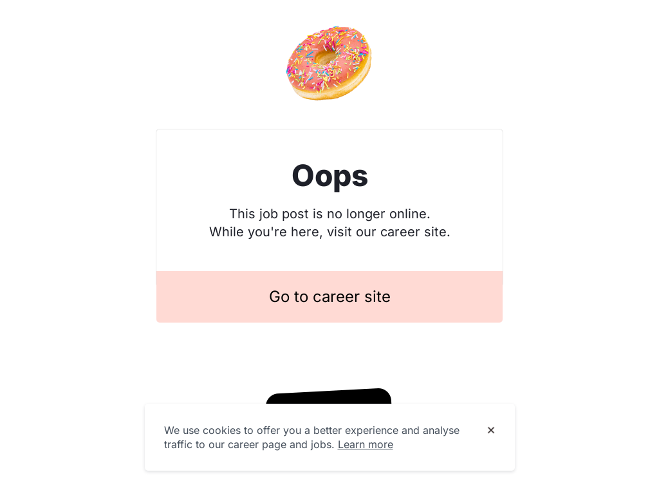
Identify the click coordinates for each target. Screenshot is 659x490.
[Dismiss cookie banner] (491, 431)
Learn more (365, 444)
